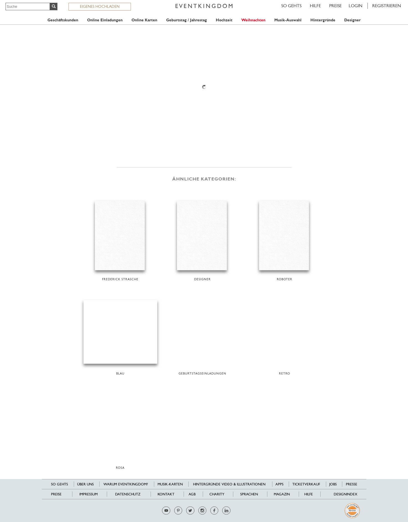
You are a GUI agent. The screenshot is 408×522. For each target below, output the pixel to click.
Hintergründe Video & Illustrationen (229, 484)
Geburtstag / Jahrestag (186, 20)
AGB (192, 494)
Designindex (345, 494)
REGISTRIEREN (386, 5)
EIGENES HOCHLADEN (100, 6)
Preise (335, 5)
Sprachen (249, 494)
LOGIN (356, 5)
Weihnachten (253, 20)
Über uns (85, 484)
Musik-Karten (170, 484)
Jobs (333, 484)
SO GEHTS (291, 5)
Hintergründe (322, 20)
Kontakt (166, 494)
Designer (352, 20)
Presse (351, 484)
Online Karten (144, 20)
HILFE (315, 5)
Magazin (282, 494)
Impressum (88, 494)
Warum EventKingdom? (125, 484)
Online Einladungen (105, 20)
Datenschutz (127, 494)
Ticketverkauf (306, 484)
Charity (216, 494)
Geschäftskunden (62, 20)
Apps (279, 484)
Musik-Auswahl (287, 20)
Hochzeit (224, 20)
